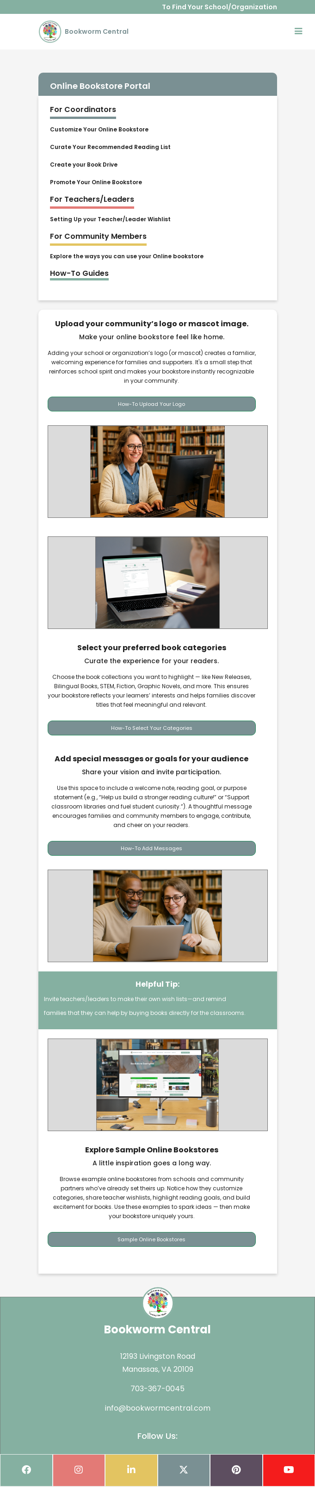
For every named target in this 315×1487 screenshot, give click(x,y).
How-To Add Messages (151, 848)
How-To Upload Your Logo (151, 404)
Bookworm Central (83, 32)
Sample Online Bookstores (151, 1239)
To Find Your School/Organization (219, 7)
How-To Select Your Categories (151, 728)
